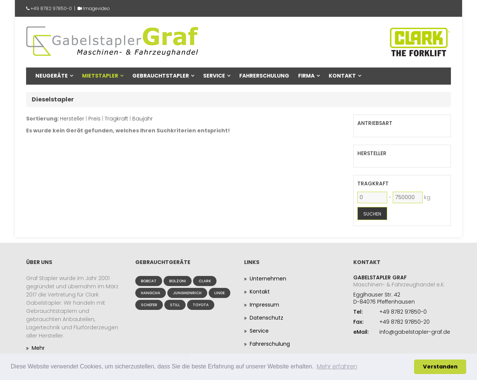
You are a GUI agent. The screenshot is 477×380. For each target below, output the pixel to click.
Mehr (38, 348)
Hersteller (72, 118)
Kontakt (342, 75)
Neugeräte (51, 75)
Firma (306, 75)
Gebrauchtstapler (160, 75)
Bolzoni (177, 281)
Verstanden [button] (440, 366)
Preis (94, 118)
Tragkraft (116, 118)
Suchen (372, 214)
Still (175, 305)
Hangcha (150, 293)
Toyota (201, 305)
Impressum (264, 304)
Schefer (149, 305)
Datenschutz (266, 317)
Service (214, 75)
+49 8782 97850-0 (51, 8)
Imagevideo (96, 8)
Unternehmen (268, 278)
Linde (219, 293)
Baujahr (142, 118)
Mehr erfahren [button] (337, 366)
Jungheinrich (187, 293)
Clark (205, 281)
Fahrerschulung (264, 75)
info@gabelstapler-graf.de (414, 332)
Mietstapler (100, 75)
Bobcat (149, 281)
